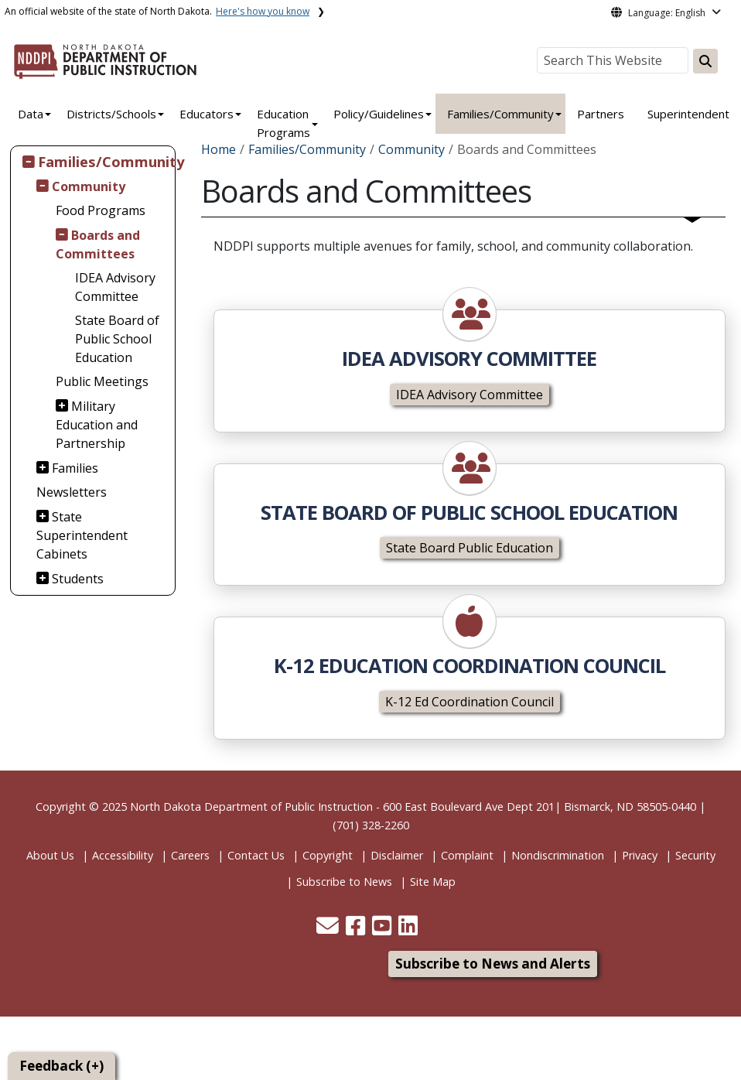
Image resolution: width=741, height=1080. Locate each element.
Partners (600, 113)
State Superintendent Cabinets (82, 535)
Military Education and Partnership (97, 425)
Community (88, 186)
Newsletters (71, 492)
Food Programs (100, 210)
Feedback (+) (61, 1066)
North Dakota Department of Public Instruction (251, 806)
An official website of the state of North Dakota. (157, 11)
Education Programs (283, 123)
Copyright (327, 855)
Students (78, 578)
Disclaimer (396, 855)
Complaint (467, 855)
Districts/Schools (111, 113)
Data (30, 113)
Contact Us (256, 855)
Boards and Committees (98, 244)
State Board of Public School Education (117, 339)
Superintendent (688, 113)
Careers (190, 855)
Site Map (433, 881)
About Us (50, 855)
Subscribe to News (344, 881)
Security (695, 855)
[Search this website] (705, 61)
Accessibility (122, 855)
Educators (206, 113)
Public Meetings (102, 381)
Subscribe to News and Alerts (492, 963)
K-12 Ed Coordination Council (469, 701)
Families (75, 468)
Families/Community (500, 113)
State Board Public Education (469, 547)
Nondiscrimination (557, 855)
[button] (329, 929)
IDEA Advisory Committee (115, 287)
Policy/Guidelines (378, 113)
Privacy (639, 855)
